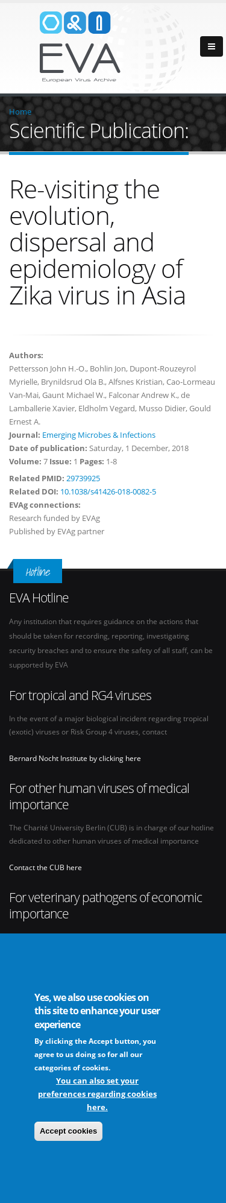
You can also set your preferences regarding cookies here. (97, 1094)
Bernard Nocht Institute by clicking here (75, 758)
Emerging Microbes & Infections (98, 434)
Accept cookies (68, 1131)
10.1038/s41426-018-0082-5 (108, 491)
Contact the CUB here (45, 867)
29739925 (83, 478)
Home (20, 111)
